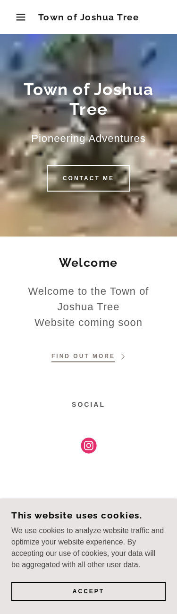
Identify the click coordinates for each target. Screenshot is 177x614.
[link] (88, 17)
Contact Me (88, 178)
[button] (14, 17)
